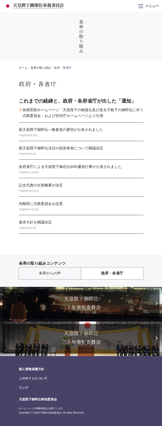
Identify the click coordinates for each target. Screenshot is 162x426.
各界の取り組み (41, 67)
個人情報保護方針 (31, 369)
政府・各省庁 (112, 273)
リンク (23, 387)
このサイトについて (33, 378)
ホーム (23, 67)
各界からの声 (50, 273)
